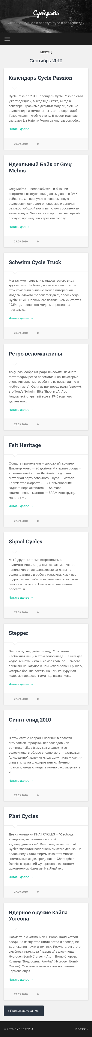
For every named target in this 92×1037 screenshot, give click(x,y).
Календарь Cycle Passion (40, 77)
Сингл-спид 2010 (30, 719)
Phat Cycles (23, 816)
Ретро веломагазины (35, 353)
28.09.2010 (21, 333)
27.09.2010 (21, 424)
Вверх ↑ (81, 1029)
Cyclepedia (46, 12)
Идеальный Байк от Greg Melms (40, 167)
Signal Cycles (25, 541)
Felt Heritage (25, 445)
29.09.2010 (21, 143)
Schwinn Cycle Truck (35, 262)
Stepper (18, 632)
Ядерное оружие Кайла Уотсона (38, 915)
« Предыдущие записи (23, 1011)
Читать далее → (21, 129)
